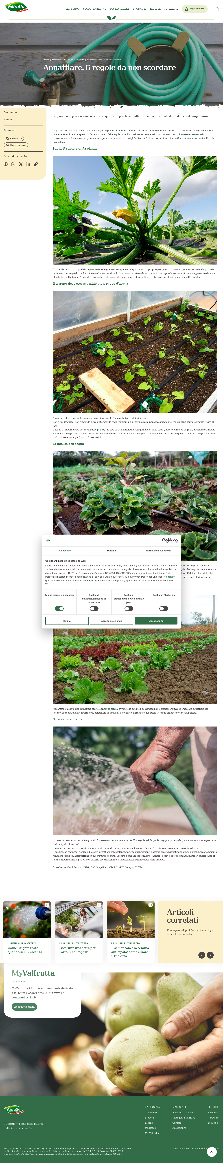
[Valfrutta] (16, 7)
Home (46, 60)
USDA (86, 867)
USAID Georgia (124, 867)
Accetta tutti (156, 621)
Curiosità (14, 138)
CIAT (112, 867)
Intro (9, 119)
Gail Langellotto (99, 867)
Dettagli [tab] (111, 550)
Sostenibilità (119, 8)
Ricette (155, 8)
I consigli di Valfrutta (74, 60)
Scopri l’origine (94, 8)
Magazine (171, 8)
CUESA (139, 867)
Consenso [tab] (65, 550)
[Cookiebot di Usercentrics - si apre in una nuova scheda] (164, 540)
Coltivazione (16, 145)
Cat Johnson (74, 867)
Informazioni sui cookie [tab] (158, 550)
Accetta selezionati (111, 621)
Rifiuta (67, 621)
